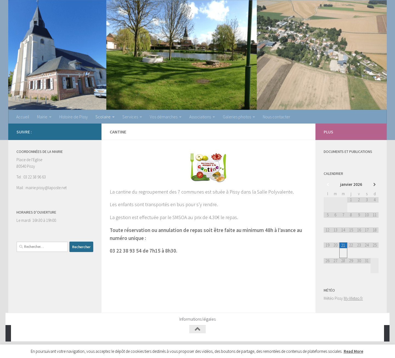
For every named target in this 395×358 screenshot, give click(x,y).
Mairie (42, 116)
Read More (353, 351)
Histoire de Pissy (73, 116)
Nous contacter (276, 116)
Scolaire (103, 116)
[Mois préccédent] (328, 184)
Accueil (22, 116)
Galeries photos (237, 116)
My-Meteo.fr (353, 298)
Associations (200, 116)
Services (130, 116)
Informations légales (197, 319)
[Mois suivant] (375, 184)
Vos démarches (163, 116)
